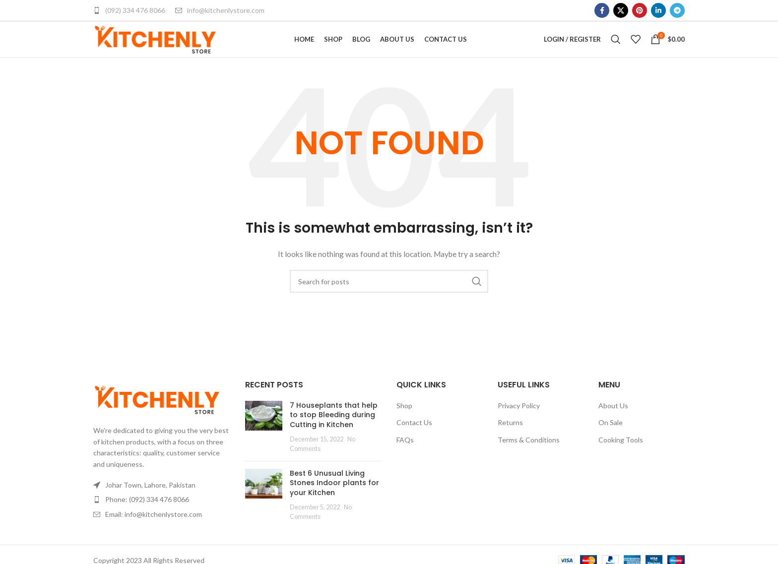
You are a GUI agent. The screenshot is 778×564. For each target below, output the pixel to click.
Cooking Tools (620, 455)
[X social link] (620, 10)
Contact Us (414, 438)
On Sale (610, 438)
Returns (510, 438)
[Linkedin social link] (658, 10)
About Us (613, 421)
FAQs (405, 455)
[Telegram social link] (677, 10)
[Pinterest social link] (639, 10)
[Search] (616, 47)
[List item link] (161, 514)
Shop (404, 421)
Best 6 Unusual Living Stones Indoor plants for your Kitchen (334, 498)
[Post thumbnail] (263, 442)
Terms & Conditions (529, 455)
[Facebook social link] (601, 10)
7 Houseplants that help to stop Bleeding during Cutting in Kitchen (334, 430)
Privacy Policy (519, 421)
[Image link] (157, 414)
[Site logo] (155, 46)
